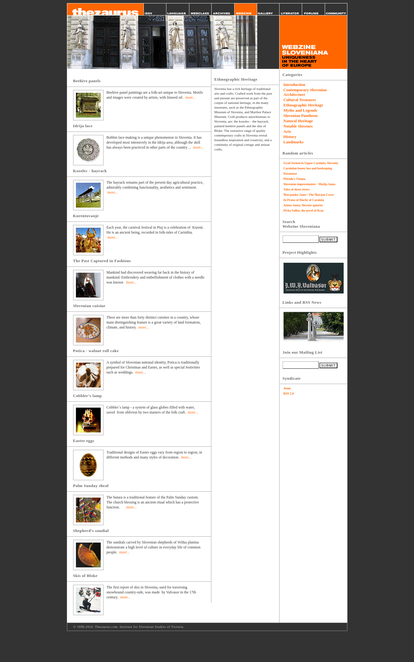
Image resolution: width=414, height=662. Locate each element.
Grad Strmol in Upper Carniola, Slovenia (311, 163)
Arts (287, 131)
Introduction (295, 84)
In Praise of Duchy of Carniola (304, 200)
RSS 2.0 (289, 393)
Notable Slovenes (298, 126)
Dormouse (290, 173)
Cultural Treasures (300, 99)
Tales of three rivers (297, 189)
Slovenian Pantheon (301, 115)
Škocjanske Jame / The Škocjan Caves (309, 194)
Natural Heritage (298, 121)
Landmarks (294, 142)
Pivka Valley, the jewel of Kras (304, 210)
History (290, 136)
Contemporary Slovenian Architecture (305, 92)
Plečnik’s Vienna (295, 179)
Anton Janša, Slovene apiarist (303, 205)
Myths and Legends (300, 110)
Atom (287, 388)
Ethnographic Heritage (303, 105)
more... (190, 97)
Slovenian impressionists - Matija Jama (310, 184)
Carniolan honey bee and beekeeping (308, 168)
